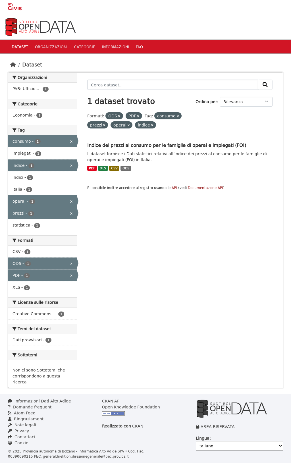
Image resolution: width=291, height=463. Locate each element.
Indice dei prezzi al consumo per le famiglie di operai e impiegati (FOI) (166, 145)
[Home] (13, 64)
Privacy (18, 431)
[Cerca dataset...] (172, 85)
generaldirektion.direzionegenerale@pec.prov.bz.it (86, 456)
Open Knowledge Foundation (131, 407)
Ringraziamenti (26, 419)
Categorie (84, 47)
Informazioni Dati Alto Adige (39, 401)
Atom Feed (22, 413)
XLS (103, 168)
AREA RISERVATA (218, 426)
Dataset (20, 47)
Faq (139, 47)
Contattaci (21, 437)
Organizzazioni (51, 47)
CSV (114, 168)
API (174, 187)
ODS (125, 168)
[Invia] (265, 85)
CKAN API (111, 401)
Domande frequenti (30, 407)
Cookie (18, 443)
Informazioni (115, 47)
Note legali (22, 425)
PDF (92, 168)
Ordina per (206, 102)
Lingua (202, 438)
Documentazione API (205, 187)
